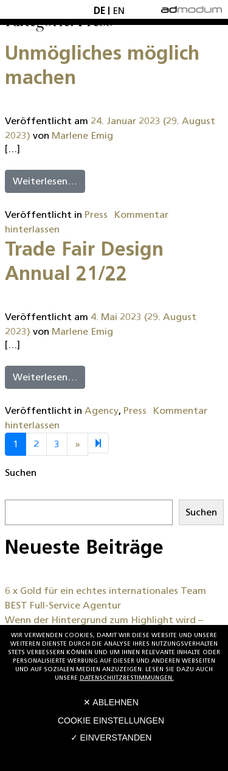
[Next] (98, 443)
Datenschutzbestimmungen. (127, 678)
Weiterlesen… (45, 181)
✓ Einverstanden (111, 737)
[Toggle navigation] (22, 9)
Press (96, 214)
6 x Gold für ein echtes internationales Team (105, 590)
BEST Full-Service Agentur (63, 605)
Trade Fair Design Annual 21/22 (84, 261)
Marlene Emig (82, 135)
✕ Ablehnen (111, 702)
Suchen (20, 472)
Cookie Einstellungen (111, 720)
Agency (102, 410)
